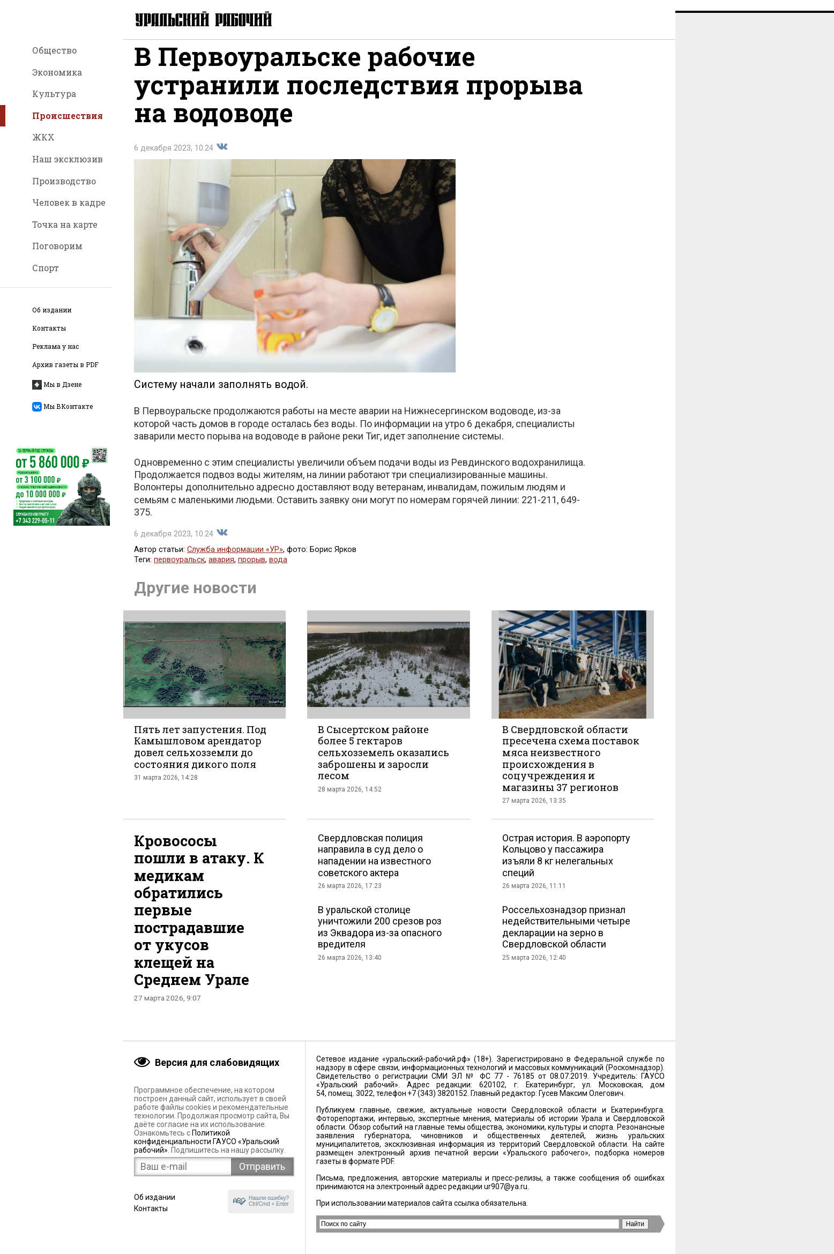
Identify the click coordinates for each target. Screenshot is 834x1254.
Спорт (45, 267)
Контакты (49, 328)
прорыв (251, 570)
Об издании (51, 310)
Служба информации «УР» (235, 560)
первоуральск (179, 570)
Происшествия (67, 115)
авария (221, 570)
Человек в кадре (69, 202)
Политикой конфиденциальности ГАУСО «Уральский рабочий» (206, 1141)
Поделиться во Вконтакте (221, 157)
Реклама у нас (55, 346)
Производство (64, 180)
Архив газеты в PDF (65, 365)
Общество (54, 50)
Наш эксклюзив (67, 159)
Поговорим (57, 245)
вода (278, 570)
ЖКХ (43, 137)
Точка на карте (65, 224)
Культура (54, 93)
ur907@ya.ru (505, 1186)
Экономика (57, 72)
